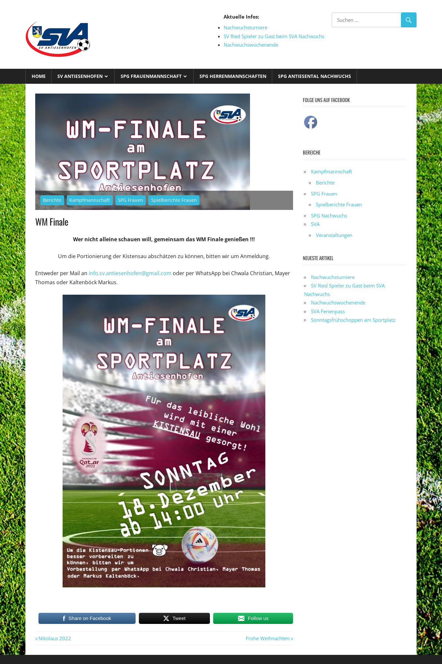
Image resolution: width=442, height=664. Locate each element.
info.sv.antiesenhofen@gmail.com (130, 273)
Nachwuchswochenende (251, 44)
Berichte (52, 200)
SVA (315, 224)
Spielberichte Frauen (174, 200)
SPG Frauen (130, 200)
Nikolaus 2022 (54, 638)
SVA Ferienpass (328, 311)
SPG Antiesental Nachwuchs (314, 76)
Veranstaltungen (334, 235)
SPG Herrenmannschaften (232, 76)
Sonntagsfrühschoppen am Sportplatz (353, 320)
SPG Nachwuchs (329, 215)
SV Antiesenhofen (80, 76)
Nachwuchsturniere (245, 27)
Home (39, 76)
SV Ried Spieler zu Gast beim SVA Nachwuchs (274, 36)
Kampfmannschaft (89, 200)
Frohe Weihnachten (267, 638)
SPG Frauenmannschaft (151, 76)
